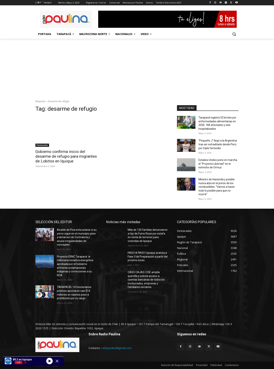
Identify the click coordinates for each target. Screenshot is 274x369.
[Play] (49, 361)
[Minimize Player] (57, 361)
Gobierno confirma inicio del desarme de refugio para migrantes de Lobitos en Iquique (66, 156)
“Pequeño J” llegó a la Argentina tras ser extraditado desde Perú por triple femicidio (217, 144)
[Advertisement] (137, 67)
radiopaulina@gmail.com (116, 348)
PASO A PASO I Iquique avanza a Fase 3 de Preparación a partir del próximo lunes (148, 256)
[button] (234, 34)
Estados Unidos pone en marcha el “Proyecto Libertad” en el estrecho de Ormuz (217, 163)
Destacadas (42, 145)
